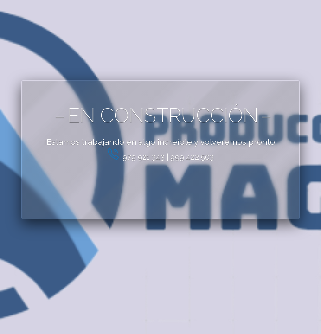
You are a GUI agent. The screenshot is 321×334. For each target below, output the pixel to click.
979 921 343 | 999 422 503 (161, 157)
